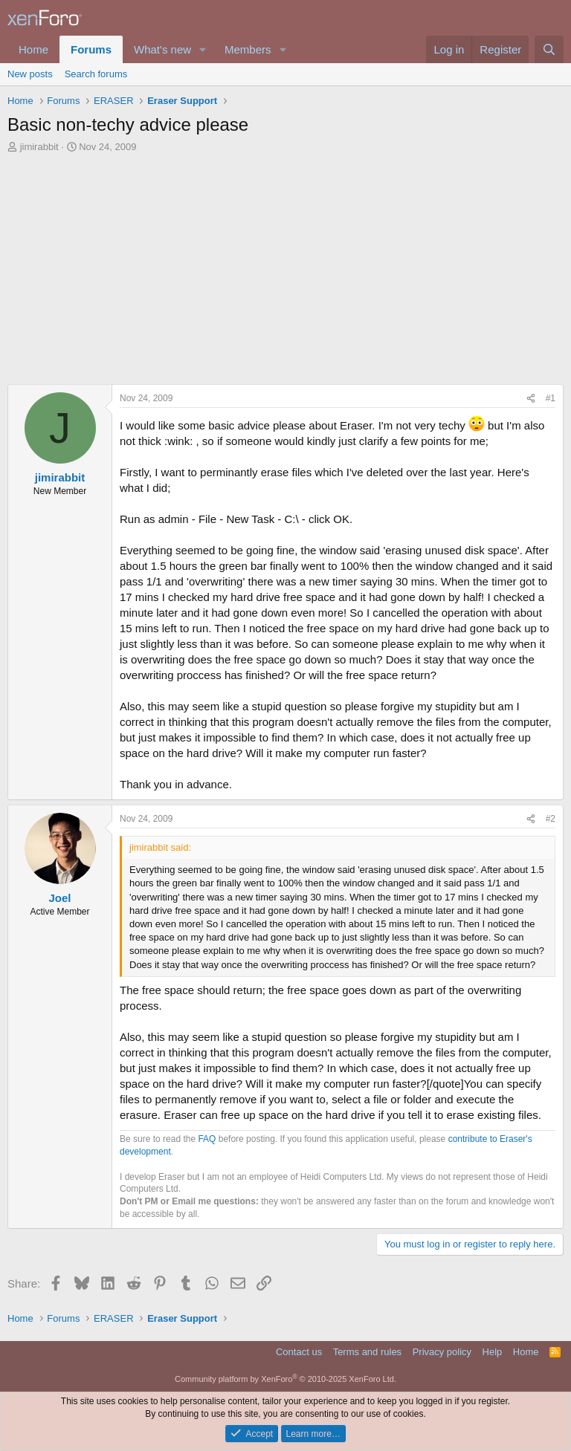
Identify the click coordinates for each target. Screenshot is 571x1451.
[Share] (531, 398)
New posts (30, 73)
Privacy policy (442, 1351)
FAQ (207, 1139)
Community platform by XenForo (285, 1378)
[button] (203, 49)
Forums (91, 49)
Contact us (299, 1351)
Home (33, 49)
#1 (550, 398)
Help (493, 1351)
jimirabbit (39, 146)
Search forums (96, 73)
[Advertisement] (285, 273)
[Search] (549, 49)
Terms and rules (367, 1351)
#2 (550, 819)
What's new (162, 49)
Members (248, 49)
